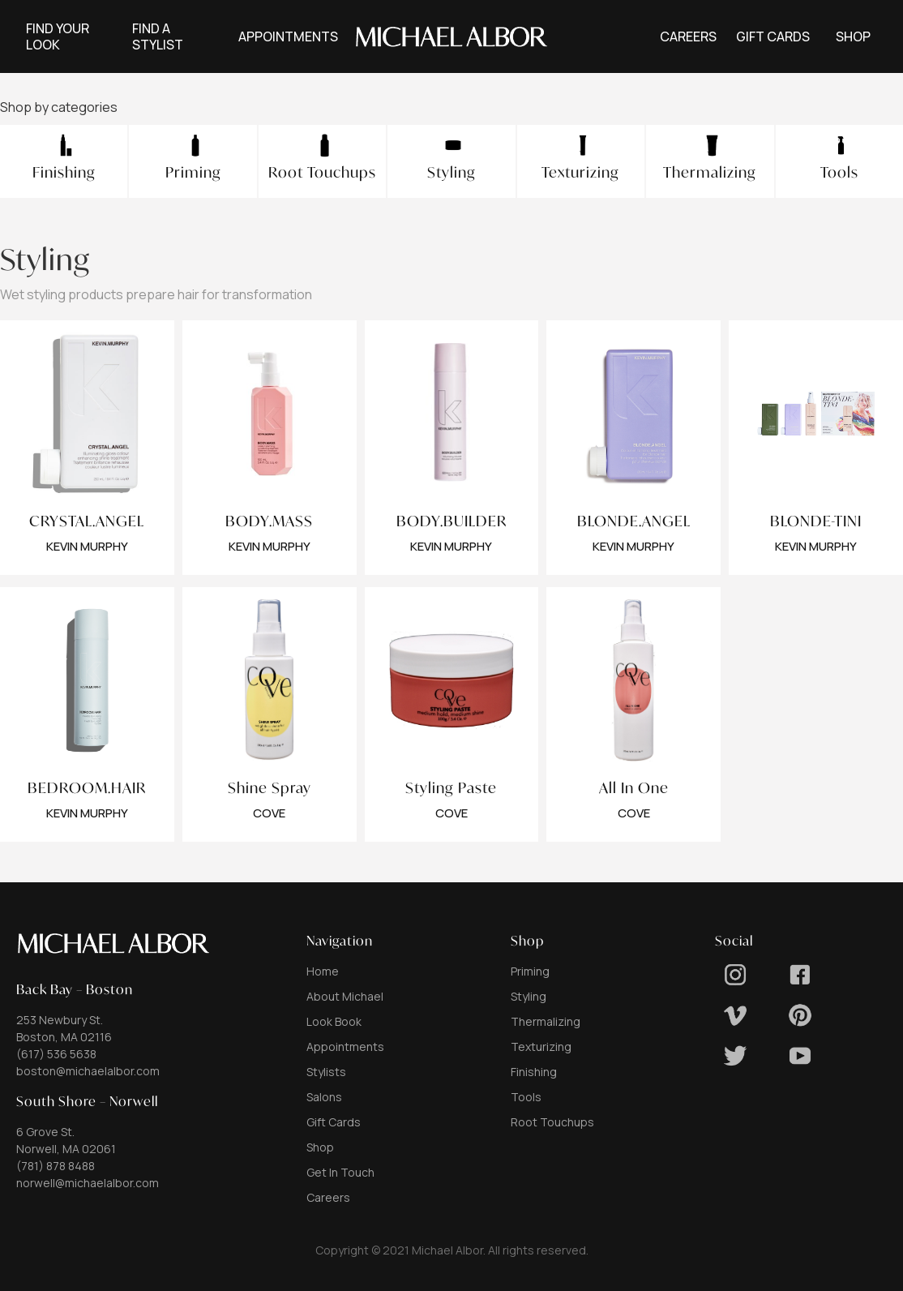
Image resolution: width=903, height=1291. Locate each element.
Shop (320, 1147)
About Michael (344, 996)
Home (322, 971)
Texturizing (541, 1046)
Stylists (326, 1071)
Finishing (534, 1071)
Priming (530, 971)
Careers (328, 1197)
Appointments (345, 1046)
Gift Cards (333, 1122)
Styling (528, 996)
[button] (288, 36)
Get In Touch (340, 1172)
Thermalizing (545, 1021)
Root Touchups (552, 1122)
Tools (526, 1096)
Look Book (334, 1021)
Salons (324, 1096)
